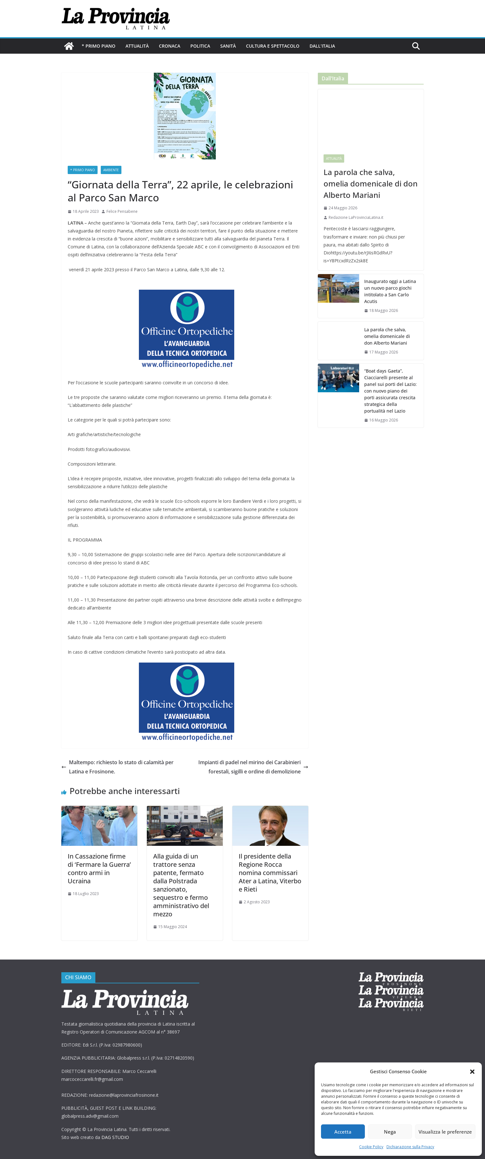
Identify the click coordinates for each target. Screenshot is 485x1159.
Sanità (228, 46)
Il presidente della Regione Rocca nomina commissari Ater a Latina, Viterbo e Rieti (270, 872)
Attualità (137, 46)
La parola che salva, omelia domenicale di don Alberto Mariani (371, 183)
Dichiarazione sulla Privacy (410, 1146)
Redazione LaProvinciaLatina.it (356, 217)
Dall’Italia (322, 46)
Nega (390, 1132)
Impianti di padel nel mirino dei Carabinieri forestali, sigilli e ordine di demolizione (253, 767)
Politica (200, 46)
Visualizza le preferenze (445, 1132)
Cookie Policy (371, 1146)
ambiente (111, 170)
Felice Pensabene (122, 211)
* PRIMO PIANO (98, 46)
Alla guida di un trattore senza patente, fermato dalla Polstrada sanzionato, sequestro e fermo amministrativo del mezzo (181, 885)
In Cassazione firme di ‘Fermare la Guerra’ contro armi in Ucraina (99, 868)
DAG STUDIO (115, 1137)
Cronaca (169, 46)
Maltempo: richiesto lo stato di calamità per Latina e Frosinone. (118, 767)
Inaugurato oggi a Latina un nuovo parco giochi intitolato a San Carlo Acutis (390, 291)
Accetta (343, 1132)
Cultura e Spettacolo (272, 46)
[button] (472, 1071)
